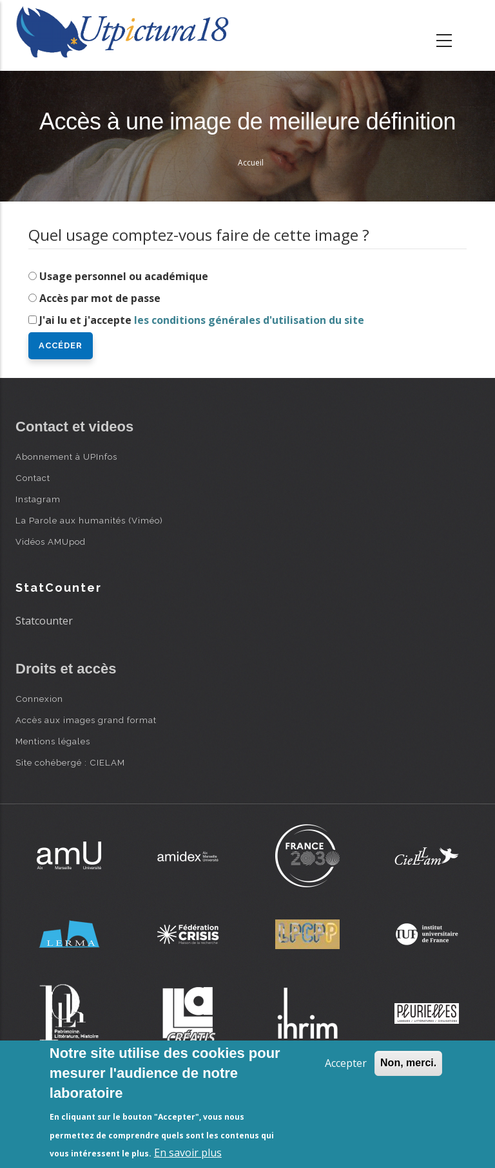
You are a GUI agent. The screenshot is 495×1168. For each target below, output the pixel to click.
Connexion (39, 698)
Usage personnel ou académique (123, 276)
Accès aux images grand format (86, 720)
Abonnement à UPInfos (66, 456)
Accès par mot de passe (99, 298)
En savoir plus (188, 1152)
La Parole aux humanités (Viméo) (89, 520)
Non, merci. (408, 1062)
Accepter (346, 1063)
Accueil (251, 162)
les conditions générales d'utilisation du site (249, 320)
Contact (32, 478)
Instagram (38, 499)
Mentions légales (52, 741)
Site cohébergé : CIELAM (70, 762)
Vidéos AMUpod (50, 541)
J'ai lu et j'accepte (201, 320)
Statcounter (44, 621)
